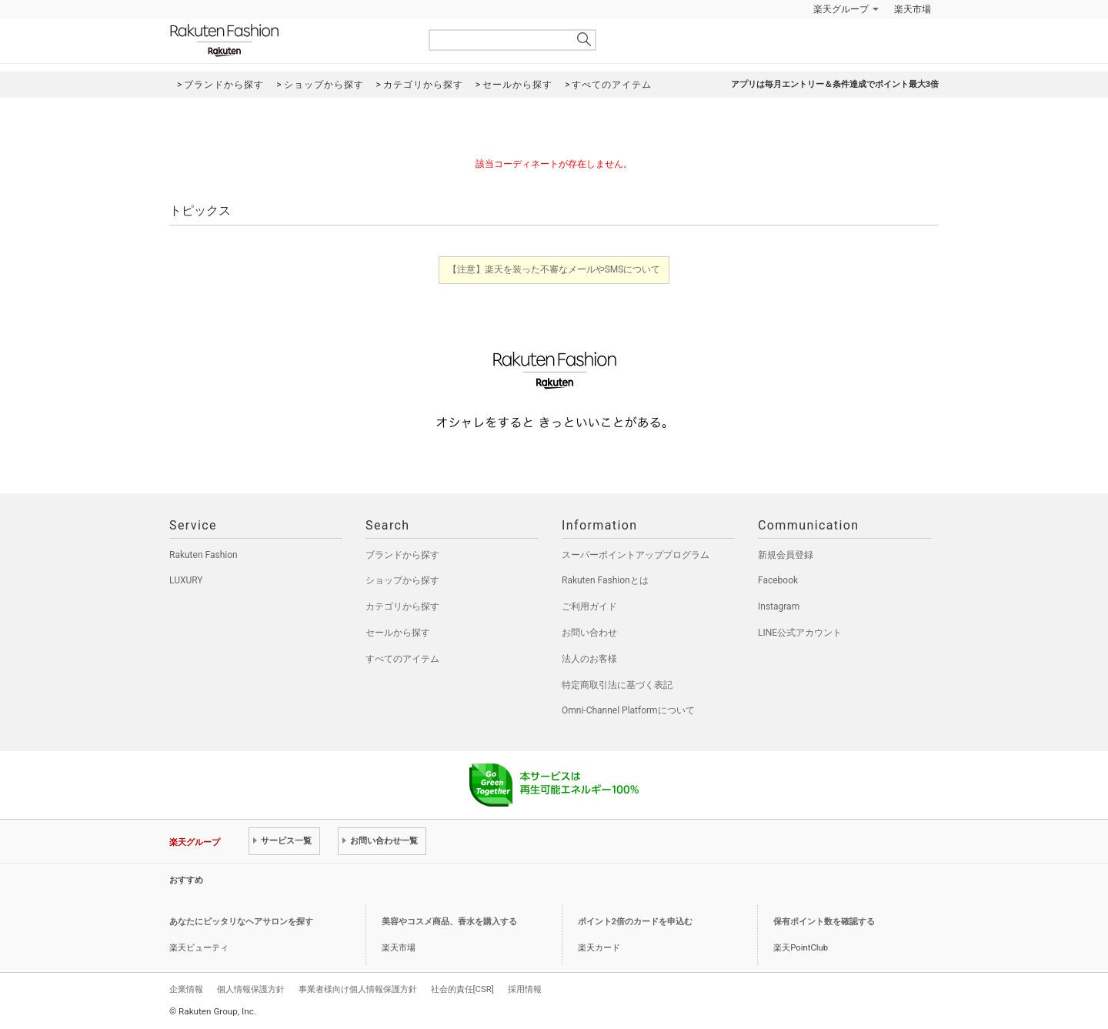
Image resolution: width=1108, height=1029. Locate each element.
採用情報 (525, 989)
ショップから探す (402, 580)
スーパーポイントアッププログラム (635, 555)
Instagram (778, 606)
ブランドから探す (402, 555)
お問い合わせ (589, 632)
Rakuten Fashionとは (605, 580)
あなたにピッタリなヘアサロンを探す (241, 922)
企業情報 (186, 989)
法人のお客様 (589, 658)
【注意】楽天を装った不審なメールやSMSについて (554, 269)
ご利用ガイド (589, 606)
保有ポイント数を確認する (824, 922)
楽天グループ (841, 9)
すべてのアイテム (402, 658)
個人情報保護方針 (251, 989)
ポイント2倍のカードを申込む (635, 922)
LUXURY (186, 580)
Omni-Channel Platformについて (628, 710)
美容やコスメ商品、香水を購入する (449, 922)
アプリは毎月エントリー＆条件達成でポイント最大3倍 (835, 84)
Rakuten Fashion (288, 40)
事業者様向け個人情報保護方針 (358, 989)
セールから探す (397, 632)
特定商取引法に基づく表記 (617, 685)
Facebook (778, 580)
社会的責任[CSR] (462, 989)
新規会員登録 (785, 555)
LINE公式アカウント (800, 632)
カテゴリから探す (402, 606)
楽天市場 (912, 9)
